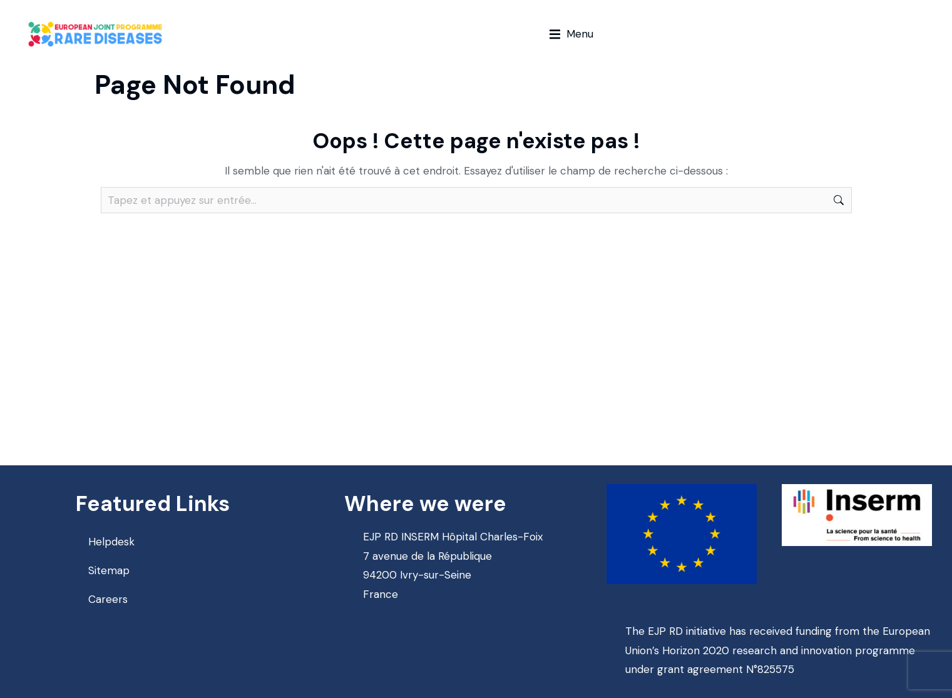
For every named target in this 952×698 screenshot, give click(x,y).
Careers (108, 599)
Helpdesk (111, 542)
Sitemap (109, 570)
